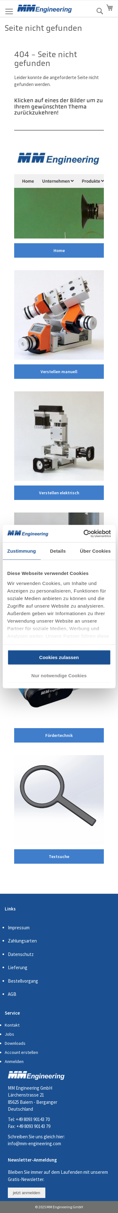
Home (59, 250)
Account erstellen (21, 1052)
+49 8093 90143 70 (33, 1119)
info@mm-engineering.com (34, 1143)
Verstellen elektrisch (59, 493)
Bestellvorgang (23, 981)
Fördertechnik (59, 735)
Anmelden (14, 1061)
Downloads (15, 1043)
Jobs (9, 1034)
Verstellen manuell (59, 371)
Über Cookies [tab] (95, 551)
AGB (12, 994)
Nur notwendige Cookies (59, 675)
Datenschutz (21, 954)
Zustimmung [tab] (21, 551)
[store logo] (44, 9)
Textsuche (59, 856)
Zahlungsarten (22, 941)
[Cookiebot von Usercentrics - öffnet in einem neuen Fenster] (84, 533)
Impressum (19, 928)
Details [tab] (58, 551)
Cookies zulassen (59, 657)
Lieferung (17, 967)
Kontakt (12, 1025)
